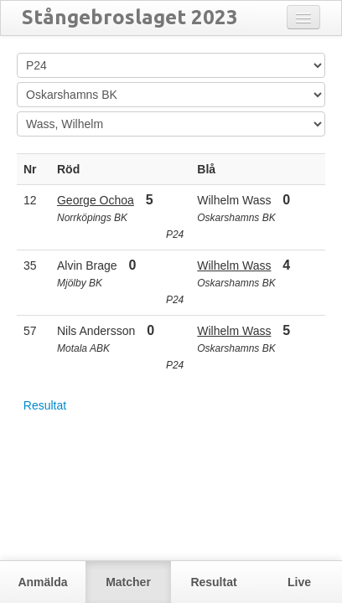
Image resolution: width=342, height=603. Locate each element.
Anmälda (42, 582)
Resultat (44, 405)
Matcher (128, 582)
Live (299, 582)
